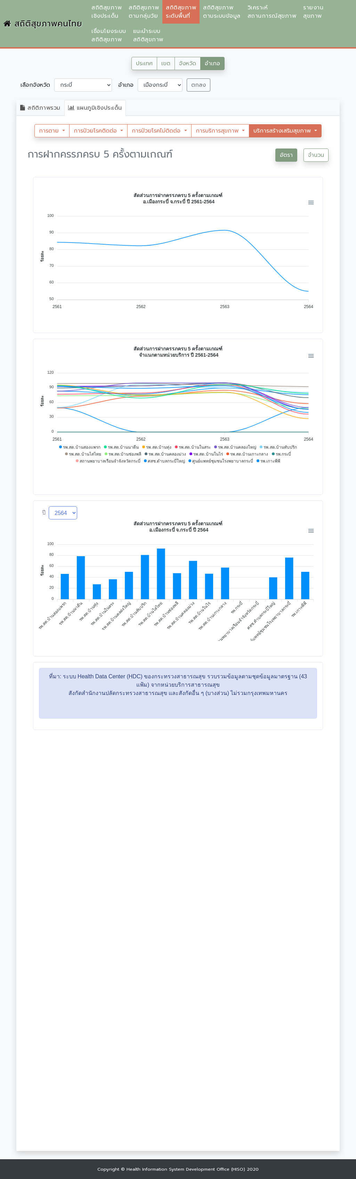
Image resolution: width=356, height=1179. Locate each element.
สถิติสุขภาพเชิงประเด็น (106, 11)
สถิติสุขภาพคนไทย (42, 24)
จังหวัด (187, 63)
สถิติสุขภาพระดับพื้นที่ (181, 11)
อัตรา (286, 155)
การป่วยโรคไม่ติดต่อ (157, 131)
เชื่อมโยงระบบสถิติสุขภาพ (108, 35)
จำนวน (316, 155)
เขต (165, 63)
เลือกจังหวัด (35, 85)
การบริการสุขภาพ (218, 131)
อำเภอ (212, 63)
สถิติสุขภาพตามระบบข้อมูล (222, 11)
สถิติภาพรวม (40, 108)
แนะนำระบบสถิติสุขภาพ (148, 35)
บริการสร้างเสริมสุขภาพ (283, 131)
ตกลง (198, 85)
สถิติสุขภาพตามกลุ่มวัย (144, 11)
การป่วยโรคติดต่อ (96, 131)
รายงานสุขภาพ (313, 11)
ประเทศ (144, 63)
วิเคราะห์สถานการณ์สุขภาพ (272, 11)
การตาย (50, 131)
